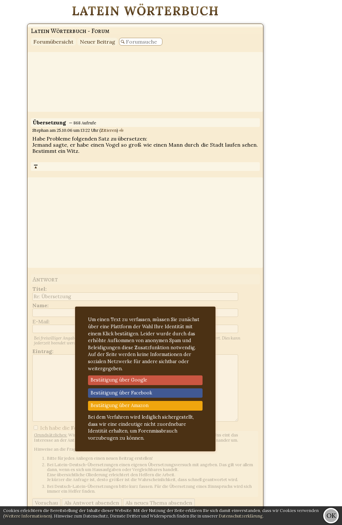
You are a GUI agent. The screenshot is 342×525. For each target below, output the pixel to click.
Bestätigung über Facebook (121, 393)
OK (331, 515)
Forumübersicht (53, 41)
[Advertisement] (316, 97)
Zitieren (109, 130)
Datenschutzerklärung (241, 516)
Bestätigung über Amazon (120, 405)
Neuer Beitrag (97, 41)
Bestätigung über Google (119, 380)
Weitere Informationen (28, 516)
